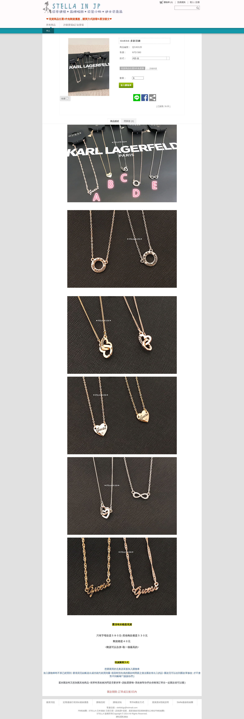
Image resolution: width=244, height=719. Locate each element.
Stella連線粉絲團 (185, 702)
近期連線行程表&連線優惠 (75, 702)
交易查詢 (181, 2)
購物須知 (117, 702)
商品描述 (114, 121)
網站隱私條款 (122, 717)
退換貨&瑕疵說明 (160, 702)
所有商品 (51, 24)
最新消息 (50, 702)
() (166, 2)
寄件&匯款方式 (137, 702)
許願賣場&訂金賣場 (73, 24)
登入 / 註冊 (195, 2)
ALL (48, 30)
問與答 (129, 121)
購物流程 (100, 702)
